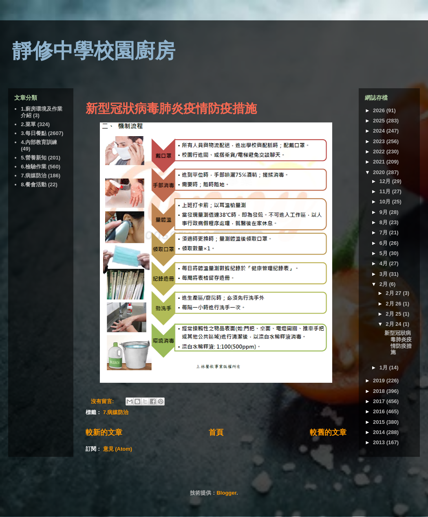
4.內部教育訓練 (39, 142)
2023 (379, 141)
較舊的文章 (328, 432)
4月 (384, 263)
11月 (385, 191)
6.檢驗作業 (33, 167)
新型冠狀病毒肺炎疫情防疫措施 (171, 108)
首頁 (216, 432)
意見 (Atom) (117, 449)
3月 (384, 274)
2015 (379, 422)
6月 (384, 243)
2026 (379, 110)
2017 (379, 401)
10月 (385, 202)
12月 (385, 181)
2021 (379, 162)
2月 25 (394, 314)
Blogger (226, 493)
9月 (384, 212)
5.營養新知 (33, 158)
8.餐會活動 (33, 184)
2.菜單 (28, 124)
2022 (379, 151)
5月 (384, 253)
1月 (384, 367)
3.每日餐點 (33, 133)
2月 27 (394, 293)
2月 (384, 284)
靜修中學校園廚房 (93, 50)
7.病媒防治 (116, 412)
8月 (384, 222)
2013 (379, 442)
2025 (379, 121)
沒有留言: (103, 401)
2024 (379, 131)
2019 (379, 380)
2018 (379, 391)
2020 (379, 172)
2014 (379, 432)
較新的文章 (104, 432)
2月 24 (394, 324)
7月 (384, 232)
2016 (379, 411)
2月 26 (394, 304)
